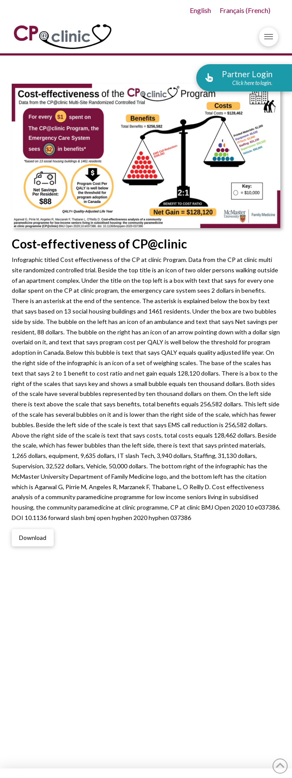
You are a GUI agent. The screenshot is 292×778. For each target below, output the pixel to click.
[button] (268, 36)
